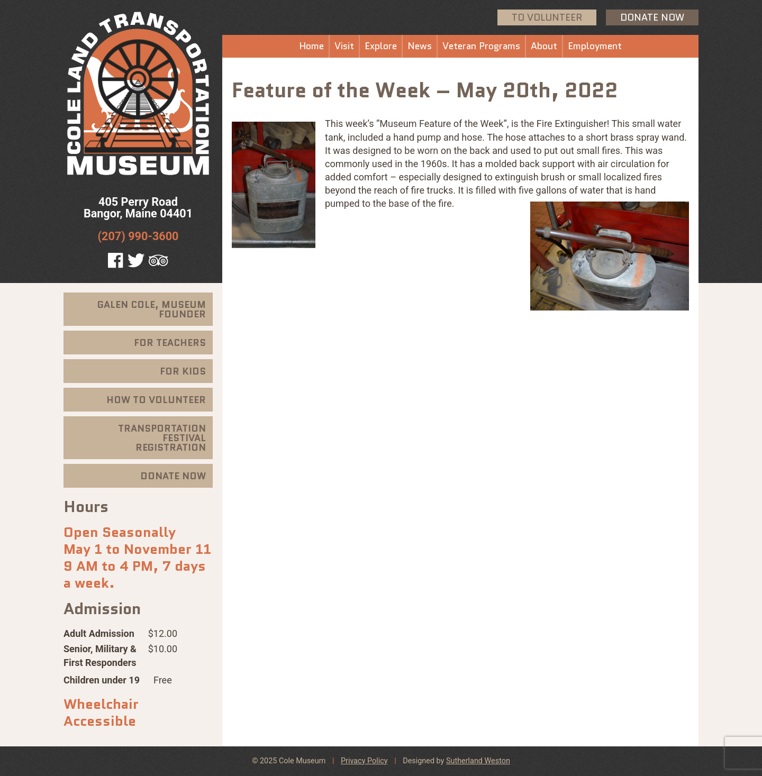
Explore (381, 46)
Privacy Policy (364, 760)
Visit (344, 46)
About (544, 46)
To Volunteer (547, 17)
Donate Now (652, 17)
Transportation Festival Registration (162, 438)
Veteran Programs (481, 46)
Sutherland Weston (478, 760)
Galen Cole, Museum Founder (151, 309)
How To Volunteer (156, 400)
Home (311, 46)
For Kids (183, 371)
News (419, 46)
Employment (595, 46)
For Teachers (170, 343)
